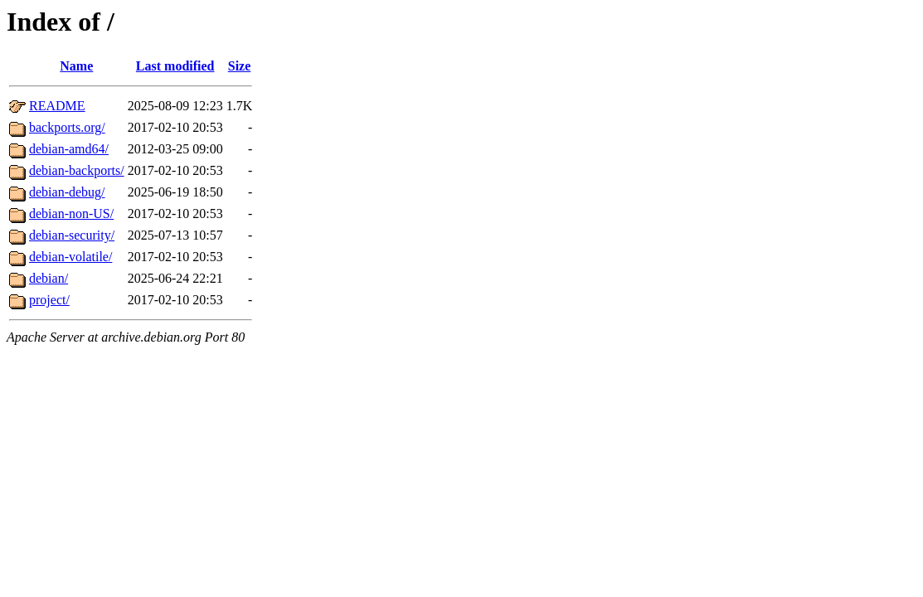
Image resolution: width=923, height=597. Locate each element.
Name (76, 66)
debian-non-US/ (71, 213)
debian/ (48, 278)
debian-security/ (71, 235)
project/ (49, 300)
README (57, 106)
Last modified (175, 66)
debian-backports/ (76, 170)
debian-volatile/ (70, 257)
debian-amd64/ (69, 149)
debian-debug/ (67, 192)
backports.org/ (67, 127)
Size (239, 66)
